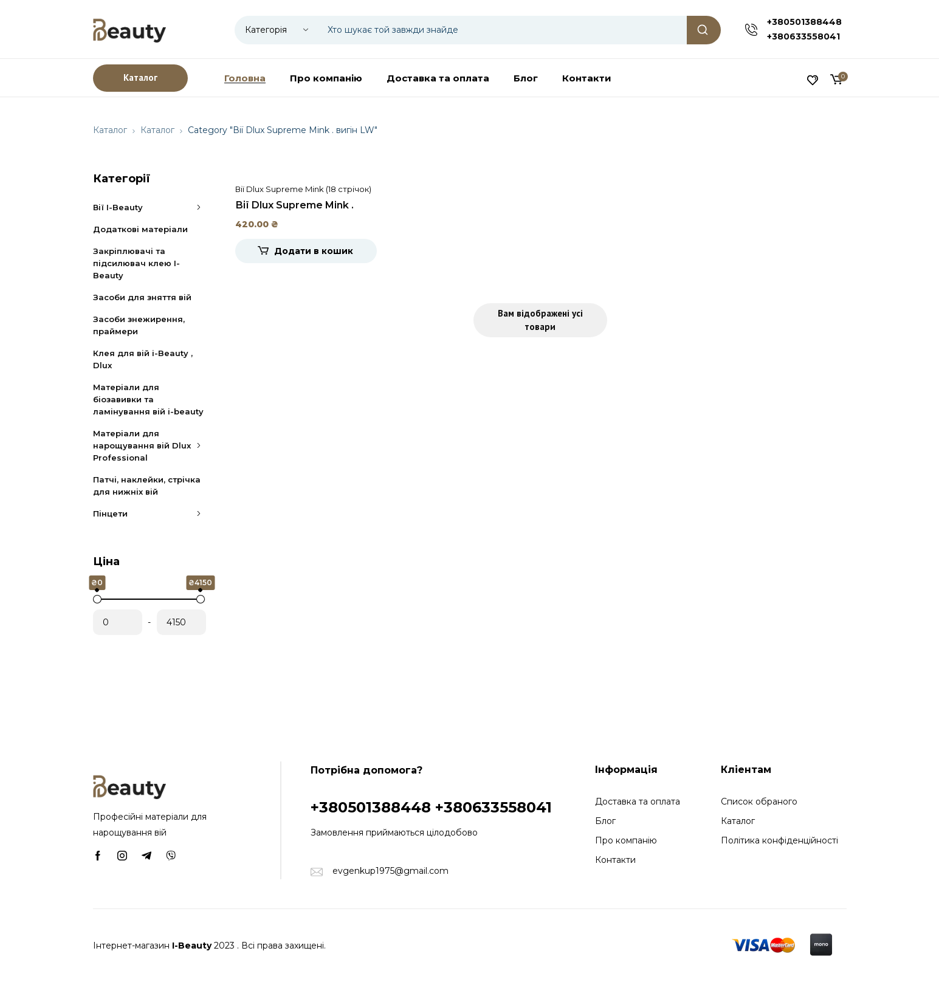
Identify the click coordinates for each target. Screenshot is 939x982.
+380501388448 (804, 21)
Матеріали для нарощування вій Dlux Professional (149, 445)
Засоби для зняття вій (142, 297)
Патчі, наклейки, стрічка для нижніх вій (147, 485)
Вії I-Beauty (149, 207)
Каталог (110, 130)
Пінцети (149, 513)
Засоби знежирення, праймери (139, 325)
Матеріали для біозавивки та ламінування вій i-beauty (148, 399)
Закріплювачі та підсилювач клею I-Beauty (136, 263)
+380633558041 (803, 36)
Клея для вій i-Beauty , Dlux (143, 359)
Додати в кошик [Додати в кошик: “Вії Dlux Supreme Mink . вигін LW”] (313, 251)
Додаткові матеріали (140, 229)
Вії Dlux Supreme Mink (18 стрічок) (303, 189)
